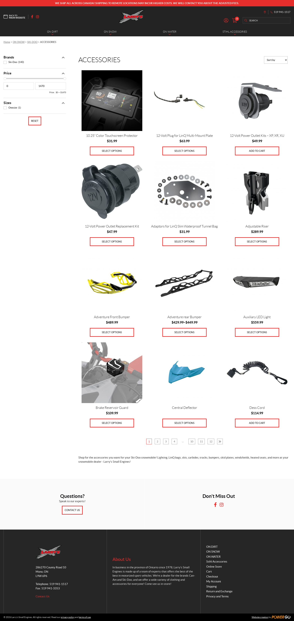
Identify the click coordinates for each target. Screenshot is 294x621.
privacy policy (67, 617)
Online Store (214, 566)
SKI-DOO (32, 42)
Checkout (212, 576)
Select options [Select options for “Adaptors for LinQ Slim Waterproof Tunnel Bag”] (184, 241)
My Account (213, 581)
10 (191, 441)
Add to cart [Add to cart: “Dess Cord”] (257, 423)
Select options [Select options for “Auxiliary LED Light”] (257, 332)
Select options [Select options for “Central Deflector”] (184, 423)
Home (7, 42)
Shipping (211, 586)
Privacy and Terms (217, 596)
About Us (121, 559)
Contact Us (72, 510)
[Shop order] (276, 60)
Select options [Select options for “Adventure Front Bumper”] (112, 332)
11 (201, 441)
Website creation (260, 617)
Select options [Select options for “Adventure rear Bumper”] (184, 332)
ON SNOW (19, 42)
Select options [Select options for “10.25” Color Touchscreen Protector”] (112, 151)
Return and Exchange (219, 591)
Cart (209, 571)
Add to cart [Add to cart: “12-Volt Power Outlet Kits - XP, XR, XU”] (257, 151)
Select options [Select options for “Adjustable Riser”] (257, 241)
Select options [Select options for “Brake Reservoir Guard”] (112, 423)
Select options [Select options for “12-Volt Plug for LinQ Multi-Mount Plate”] (184, 151)
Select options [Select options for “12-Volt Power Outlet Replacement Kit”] (112, 241)
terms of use (85, 617)
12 (210, 441)
